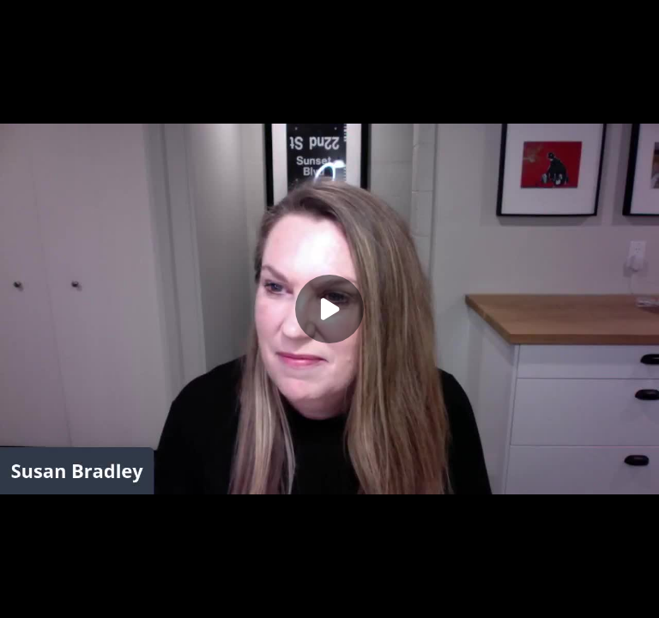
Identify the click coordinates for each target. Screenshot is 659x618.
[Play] (329, 309)
